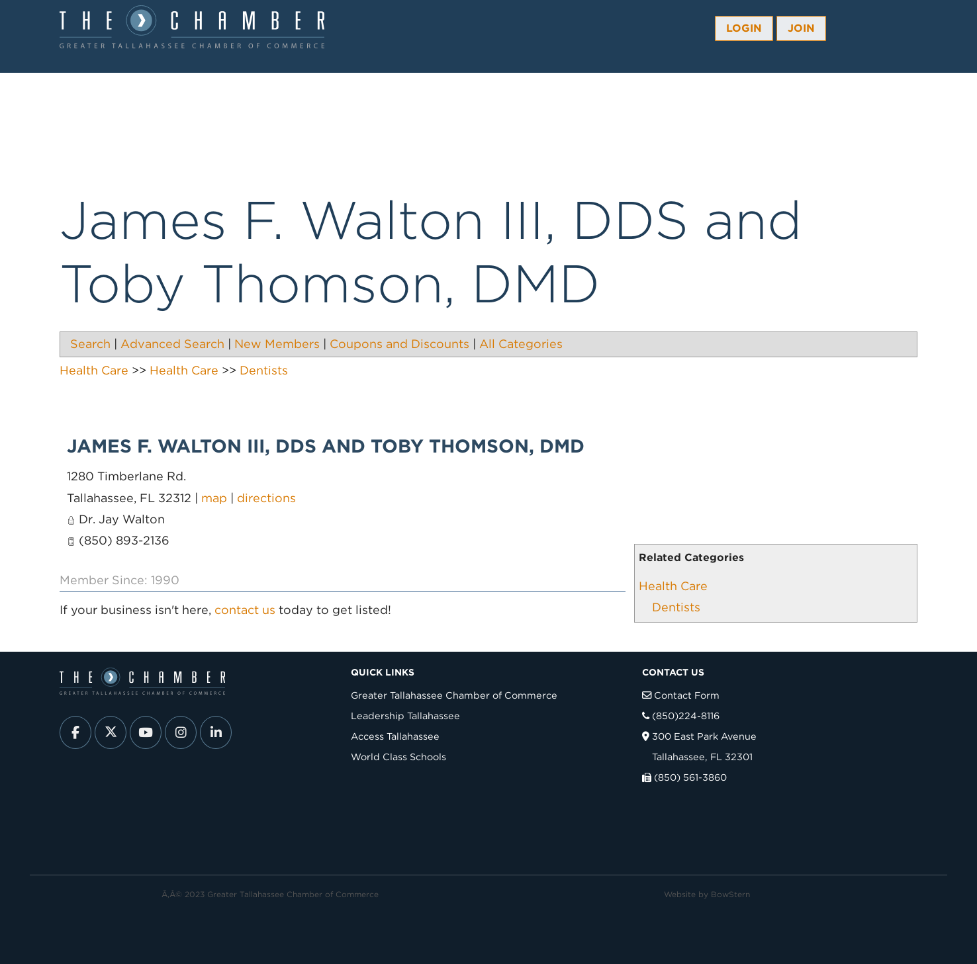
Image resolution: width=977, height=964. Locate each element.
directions (266, 498)
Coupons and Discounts (399, 344)
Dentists (676, 607)
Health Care (673, 586)
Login (744, 28)
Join (801, 28)
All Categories (521, 344)
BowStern (730, 894)
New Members (277, 344)
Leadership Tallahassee (405, 715)
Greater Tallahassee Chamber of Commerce (454, 695)
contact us (244, 610)
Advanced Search (172, 344)
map (214, 498)
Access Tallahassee (395, 736)
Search (90, 344)
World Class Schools (398, 756)
